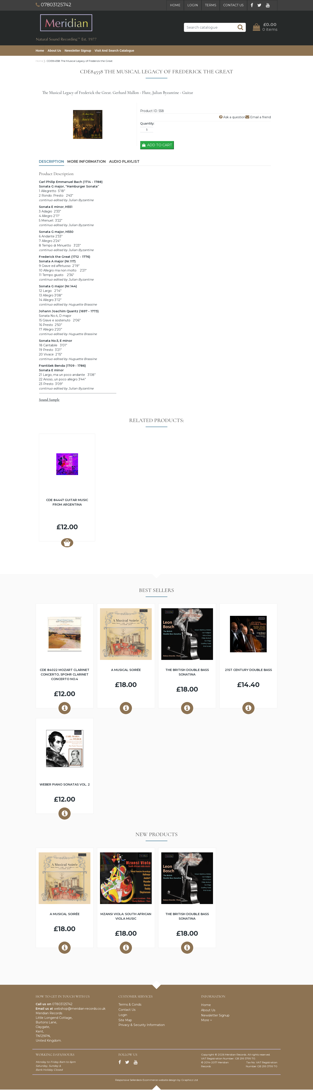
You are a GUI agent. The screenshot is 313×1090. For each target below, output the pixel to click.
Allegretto (48, 191)
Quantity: (147, 124)
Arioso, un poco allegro (60, 380)
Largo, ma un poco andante (64, 375)
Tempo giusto (52, 275)
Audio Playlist (124, 162)
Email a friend (258, 118)
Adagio (47, 212)
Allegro (47, 216)
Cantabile (50, 346)
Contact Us (233, 5)
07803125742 (62, 1004)
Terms (210, 5)
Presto (48, 325)
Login (192, 5)
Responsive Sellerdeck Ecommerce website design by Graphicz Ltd (156, 1080)
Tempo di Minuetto (56, 246)
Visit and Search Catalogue (114, 51)
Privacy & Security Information (141, 1025)
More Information (86, 162)
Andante (48, 237)
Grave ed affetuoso (56, 266)
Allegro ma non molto (60, 271)
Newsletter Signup (78, 51)
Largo (47, 291)
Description (51, 162)
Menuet (47, 221)
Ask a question (232, 118)
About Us (54, 51)
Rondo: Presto (53, 196)
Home (175, 5)
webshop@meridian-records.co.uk (79, 1009)
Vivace (49, 355)
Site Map (125, 1021)
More (206, 1021)
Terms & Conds (129, 1005)
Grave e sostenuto (56, 321)
